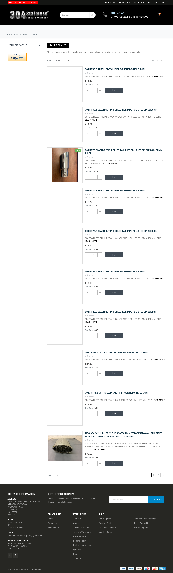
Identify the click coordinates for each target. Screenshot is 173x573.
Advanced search (81, 527)
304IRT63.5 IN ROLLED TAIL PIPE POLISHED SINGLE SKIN (115, 69)
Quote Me (77, 549)
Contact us (78, 523)
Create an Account (157, 3)
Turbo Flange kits (142, 523)
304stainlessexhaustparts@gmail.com (25, 535)
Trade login (139, 3)
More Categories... (142, 527)
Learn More (157, 76)
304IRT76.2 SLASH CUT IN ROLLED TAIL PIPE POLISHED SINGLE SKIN (121, 231)
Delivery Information (82, 545)
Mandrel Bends (105, 532)
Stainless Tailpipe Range (145, 519)
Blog (75, 554)
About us (77, 519)
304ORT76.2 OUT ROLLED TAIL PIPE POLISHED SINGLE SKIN (116, 392)
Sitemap (77, 558)
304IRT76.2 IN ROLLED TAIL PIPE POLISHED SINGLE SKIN (115, 190)
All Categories (105, 519)
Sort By (49, 60)
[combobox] (78, 15)
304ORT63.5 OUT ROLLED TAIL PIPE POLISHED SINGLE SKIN (116, 352)
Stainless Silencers (107, 527)
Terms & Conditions (82, 532)
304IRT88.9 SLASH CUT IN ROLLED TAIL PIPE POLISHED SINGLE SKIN (121, 312)
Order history (54, 523)
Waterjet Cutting (106, 523)
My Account (53, 527)
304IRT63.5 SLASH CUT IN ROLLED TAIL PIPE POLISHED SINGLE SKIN (121, 109)
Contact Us (110, 3)
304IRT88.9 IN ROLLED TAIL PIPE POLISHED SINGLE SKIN (115, 271)
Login (50, 519)
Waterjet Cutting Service (26, 2)
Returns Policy (79, 541)
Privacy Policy (79, 536)
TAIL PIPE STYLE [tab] (18, 45)
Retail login (124, 3)
